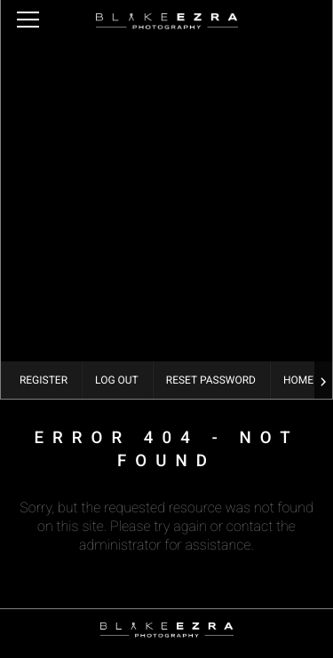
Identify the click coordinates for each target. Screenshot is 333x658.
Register (43, 380)
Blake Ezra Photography (167, 21)
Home (298, 380)
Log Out (117, 380)
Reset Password (211, 380)
